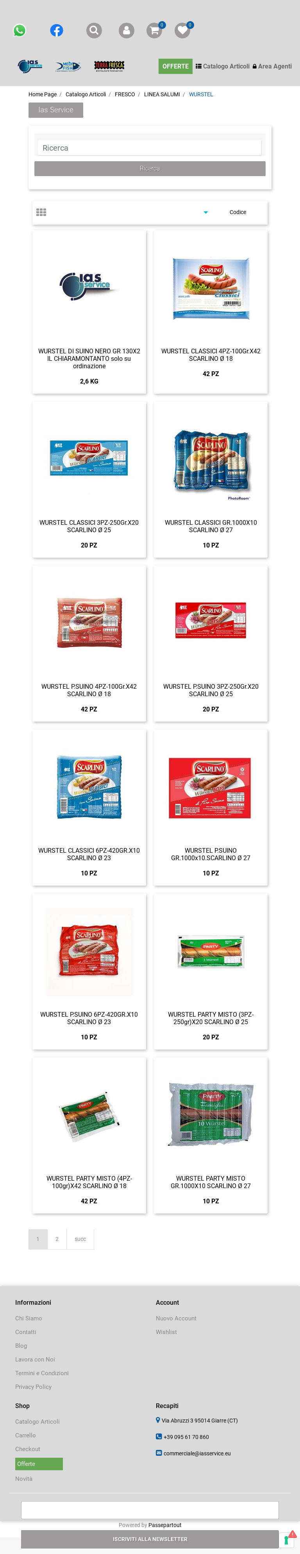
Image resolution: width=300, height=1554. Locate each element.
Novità (23, 1478)
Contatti (25, 1332)
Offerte (26, 1464)
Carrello (25, 1435)
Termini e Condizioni (42, 1373)
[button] (150, 168)
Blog (21, 1345)
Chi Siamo (28, 1318)
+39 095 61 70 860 (186, 1437)
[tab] (45, 213)
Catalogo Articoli (37, 1421)
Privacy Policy (33, 1386)
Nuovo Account (176, 1318)
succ (80, 1239)
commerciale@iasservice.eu (197, 1453)
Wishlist (166, 1332)
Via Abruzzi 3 (200, 1420)
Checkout (27, 1449)
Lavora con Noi (35, 1359)
